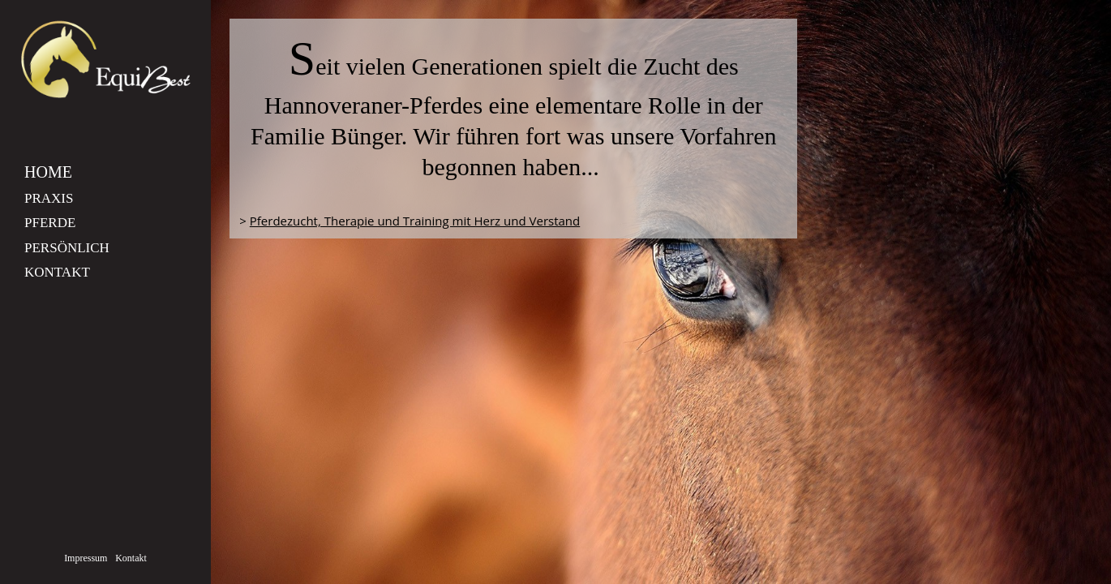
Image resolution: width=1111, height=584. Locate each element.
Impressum (85, 558)
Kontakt (57, 272)
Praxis (48, 198)
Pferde (49, 222)
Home (48, 172)
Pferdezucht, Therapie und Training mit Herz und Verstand (415, 221)
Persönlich (66, 248)
